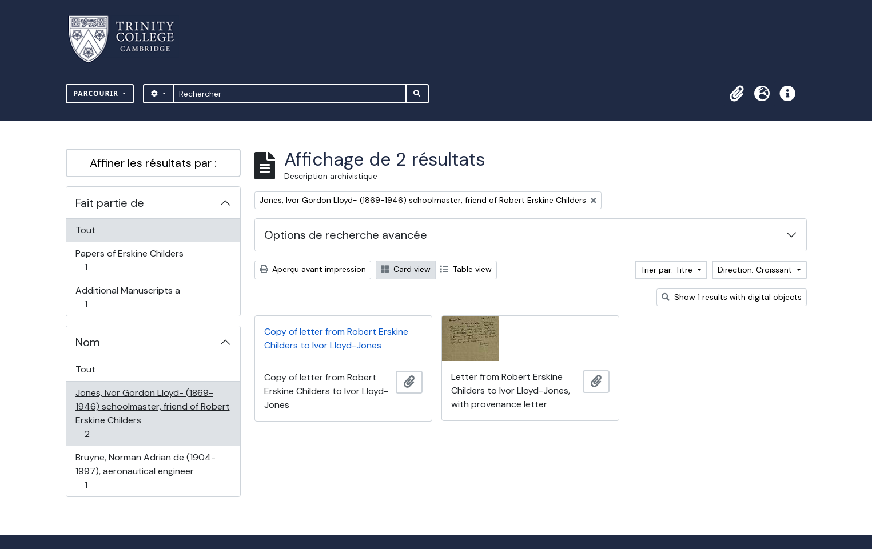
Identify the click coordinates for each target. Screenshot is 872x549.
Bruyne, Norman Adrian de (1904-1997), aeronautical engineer (145, 471)
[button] (737, 93)
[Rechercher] (289, 93)
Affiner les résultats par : (153, 162)
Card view (406, 269)
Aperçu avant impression (313, 269)
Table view (466, 269)
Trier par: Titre (667, 270)
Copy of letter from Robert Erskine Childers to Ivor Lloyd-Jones (336, 338)
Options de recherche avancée (345, 234)
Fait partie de (109, 202)
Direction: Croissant (756, 270)
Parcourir (97, 93)
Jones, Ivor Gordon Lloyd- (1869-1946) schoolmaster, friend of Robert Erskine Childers (152, 413)
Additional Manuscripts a (127, 297)
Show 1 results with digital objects (732, 297)
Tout (85, 230)
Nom (87, 342)
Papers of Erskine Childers (129, 260)
